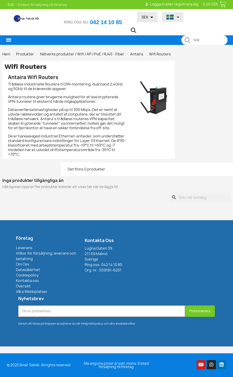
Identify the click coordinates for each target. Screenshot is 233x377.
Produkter (25, 54)
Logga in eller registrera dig (171, 4)
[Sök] (200, 197)
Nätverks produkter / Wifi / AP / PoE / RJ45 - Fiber (82, 54)
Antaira (136, 54)
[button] (133, 30)
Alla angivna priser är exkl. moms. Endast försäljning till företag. (116, 365)
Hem (6, 54)
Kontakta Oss (99, 240)
